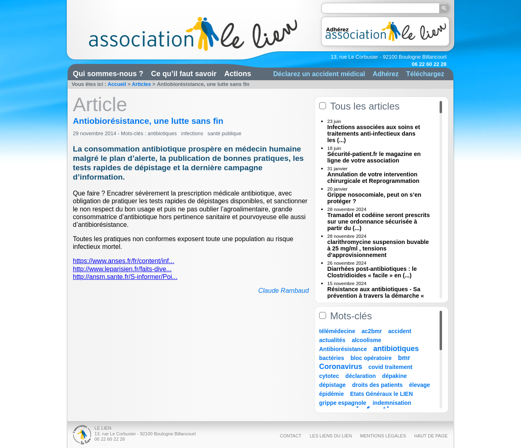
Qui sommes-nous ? (108, 74)
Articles (141, 84)
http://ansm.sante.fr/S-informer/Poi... (125, 276)
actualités (332, 340)
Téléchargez (425, 73)
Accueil (116, 84)
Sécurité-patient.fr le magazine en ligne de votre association (374, 157)
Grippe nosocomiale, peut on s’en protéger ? (374, 197)
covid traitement (390, 367)
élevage (419, 385)
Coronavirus (341, 366)
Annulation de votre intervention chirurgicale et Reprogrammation (373, 177)
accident (400, 331)
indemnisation (391, 403)
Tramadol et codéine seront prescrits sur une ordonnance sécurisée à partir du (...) (378, 221)
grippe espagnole (342, 403)
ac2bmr (371, 331)
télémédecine (337, 331)
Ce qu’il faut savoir (184, 74)
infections (192, 133)
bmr (404, 357)
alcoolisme (366, 340)
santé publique (224, 133)
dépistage (332, 385)
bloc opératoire (371, 358)
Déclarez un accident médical (319, 73)
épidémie (331, 394)
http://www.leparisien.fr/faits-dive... (122, 269)
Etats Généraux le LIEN (381, 394)
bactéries (331, 358)
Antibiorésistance (343, 349)
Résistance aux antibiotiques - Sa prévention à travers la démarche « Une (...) (375, 295)
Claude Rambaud (283, 290)
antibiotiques (162, 133)
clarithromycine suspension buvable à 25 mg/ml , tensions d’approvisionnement (378, 248)
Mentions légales (383, 435)
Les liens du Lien (331, 435)
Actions (237, 74)
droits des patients (377, 385)
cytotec (329, 376)
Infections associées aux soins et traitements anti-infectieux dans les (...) (373, 133)
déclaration (361, 376)
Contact (290, 435)
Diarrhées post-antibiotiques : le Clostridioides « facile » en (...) (372, 272)
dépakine (394, 376)
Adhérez (385, 73)
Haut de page (431, 435)
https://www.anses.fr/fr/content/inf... (123, 260)
